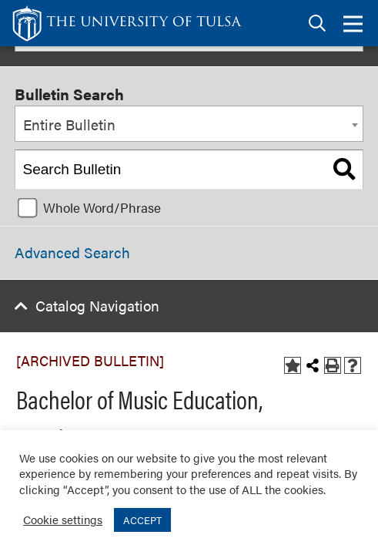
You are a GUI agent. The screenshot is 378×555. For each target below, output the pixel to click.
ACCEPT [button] (142, 520)
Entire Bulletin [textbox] (69, 124)
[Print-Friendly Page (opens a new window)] (332, 365)
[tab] (317, 23)
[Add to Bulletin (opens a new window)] (292, 365)
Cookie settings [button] (62, 519)
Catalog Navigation (97, 305)
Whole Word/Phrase (102, 207)
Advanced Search (72, 252)
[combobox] (189, 124)
